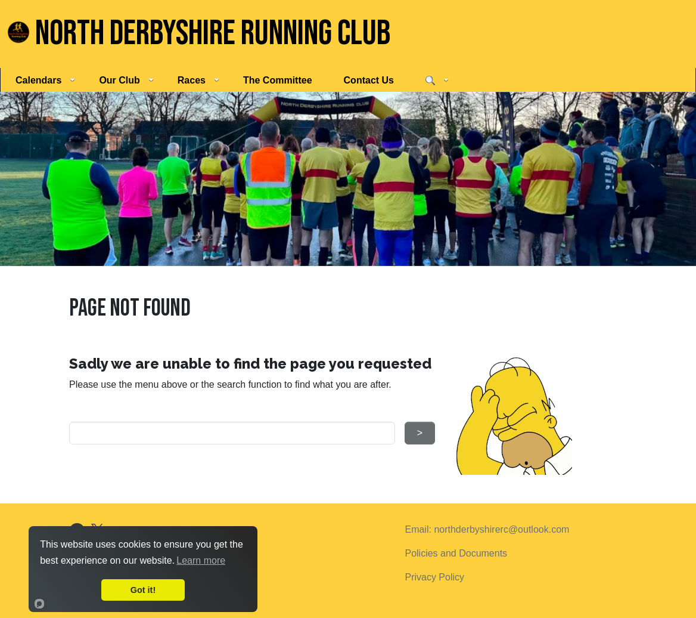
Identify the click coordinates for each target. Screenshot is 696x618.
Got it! (143, 590)
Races (198, 80)
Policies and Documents (456, 553)
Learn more (200, 560)
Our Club (126, 80)
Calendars (45, 80)
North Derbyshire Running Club (198, 34)
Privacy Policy (434, 577)
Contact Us (369, 80)
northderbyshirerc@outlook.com (501, 529)
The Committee (277, 80)
